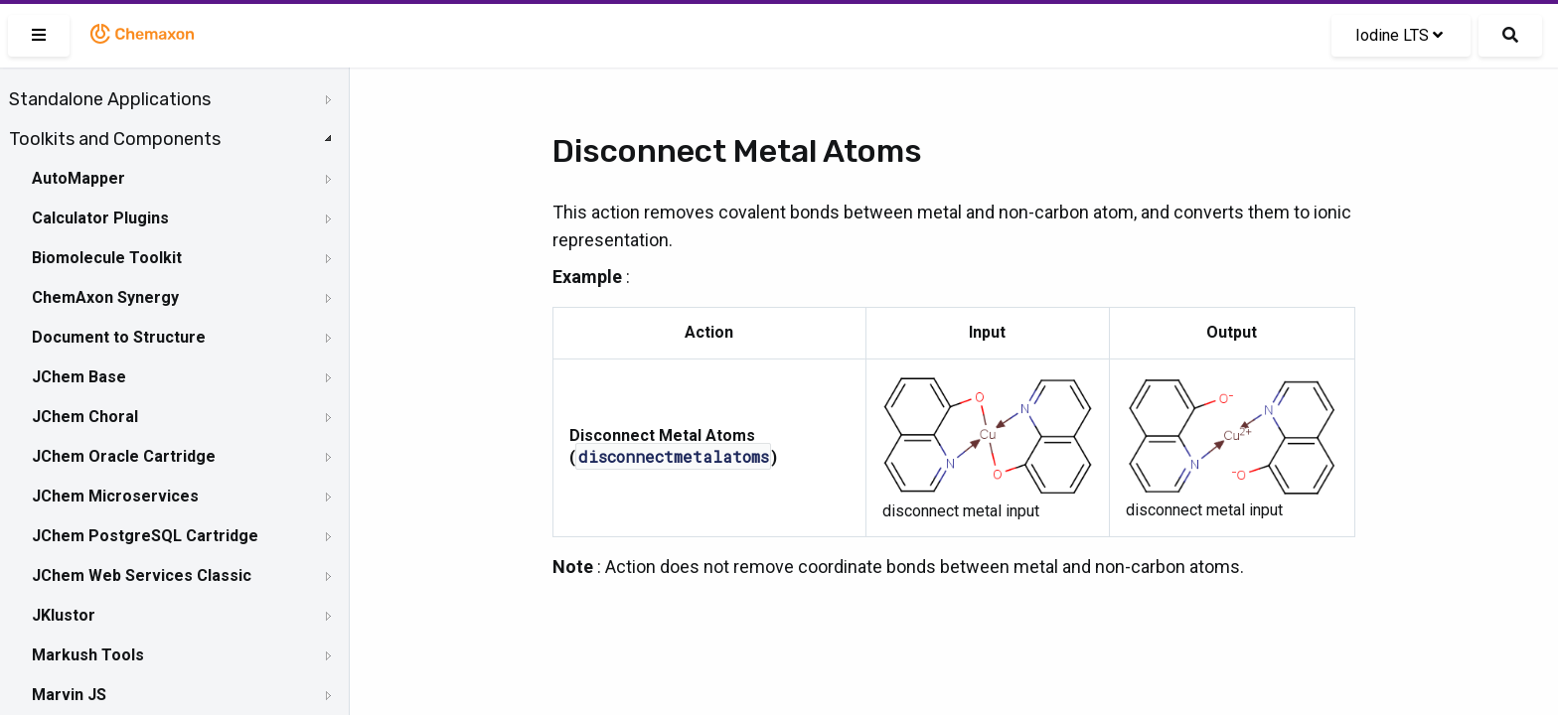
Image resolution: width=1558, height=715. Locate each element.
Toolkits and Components (115, 139)
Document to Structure (119, 337)
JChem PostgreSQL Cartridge (145, 535)
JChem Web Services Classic (141, 575)
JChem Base (79, 376)
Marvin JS (69, 694)
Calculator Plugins (100, 218)
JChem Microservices (115, 496)
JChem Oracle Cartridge (124, 456)
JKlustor (63, 615)
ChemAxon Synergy (105, 297)
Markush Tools (88, 654)
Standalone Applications (110, 99)
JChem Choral (85, 416)
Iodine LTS (1399, 35)
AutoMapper (78, 178)
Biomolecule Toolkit (107, 257)
